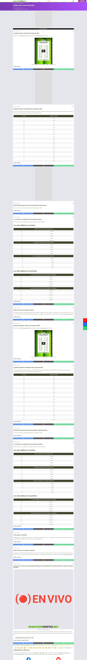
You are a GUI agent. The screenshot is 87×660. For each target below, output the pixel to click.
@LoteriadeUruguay (39, 35)
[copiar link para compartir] (85, 320)
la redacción (17, 9)
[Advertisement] (43, 18)
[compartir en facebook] (85, 324)
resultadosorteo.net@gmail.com (64, 652)
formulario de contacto (21, 654)
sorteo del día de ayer (69, 314)
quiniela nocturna (17, 66)
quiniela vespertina (17, 358)
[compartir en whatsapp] (85, 328)
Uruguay (15, 3)
